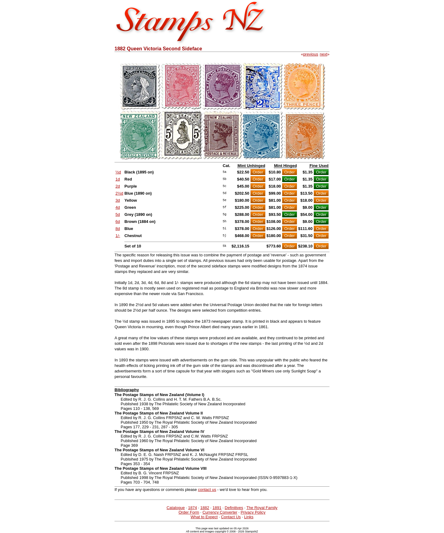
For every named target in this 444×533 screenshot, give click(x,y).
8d (117, 228)
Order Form (188, 512)
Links (248, 517)
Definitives (234, 507)
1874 (192, 507)
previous (310, 54)
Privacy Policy (253, 512)
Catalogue (175, 507)
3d (117, 200)
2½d (119, 193)
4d (117, 207)
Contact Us (231, 517)
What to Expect (204, 517)
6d (117, 221)
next (323, 54)
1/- (117, 235)
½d (118, 172)
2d (117, 186)
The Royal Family (261, 507)
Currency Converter (219, 512)
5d (117, 214)
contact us (207, 489)
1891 (216, 507)
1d (117, 179)
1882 (204, 507)
